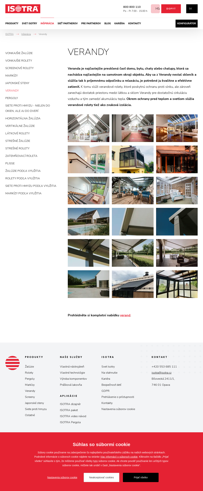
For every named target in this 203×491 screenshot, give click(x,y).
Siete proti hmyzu (36, 409)
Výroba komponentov (73, 379)
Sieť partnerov (68, 23)
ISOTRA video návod (73, 416)
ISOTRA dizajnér (70, 404)
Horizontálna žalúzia (22, 118)
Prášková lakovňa (71, 385)
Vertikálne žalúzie (20, 126)
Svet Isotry (108, 367)
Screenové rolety (19, 68)
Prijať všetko (141, 477)
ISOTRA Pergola (70, 422)
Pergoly (11, 98)
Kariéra (119, 23)
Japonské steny (17, 83)
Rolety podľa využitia (22, 178)
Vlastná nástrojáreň (72, 367)
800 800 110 (128, 7)
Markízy (11, 76)
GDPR (106, 391)
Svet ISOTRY (29, 23)
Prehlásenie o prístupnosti (118, 397)
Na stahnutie (109, 373)
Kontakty (134, 23)
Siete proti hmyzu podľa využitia (30, 186)
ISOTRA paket (69, 410)
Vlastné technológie (72, 373)
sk (190, 8)
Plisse (10, 163)
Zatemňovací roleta (21, 156)
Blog (107, 23)
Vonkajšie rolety (18, 61)
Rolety (29, 373)
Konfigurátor (186, 23)
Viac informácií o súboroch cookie (119, 456)
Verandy (12, 91)
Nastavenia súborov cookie (118, 409)
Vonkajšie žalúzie (19, 53)
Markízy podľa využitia (23, 193)
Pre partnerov (91, 23)
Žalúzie (29, 367)
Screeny (30, 397)
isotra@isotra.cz (161, 373)
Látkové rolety (17, 133)
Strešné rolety (17, 148)
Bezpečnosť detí (111, 385)
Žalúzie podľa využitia (23, 171)
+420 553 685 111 (164, 367)
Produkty (11, 23)
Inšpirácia (47, 23)
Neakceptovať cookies (101, 477)
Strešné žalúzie (17, 141)
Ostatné (30, 415)
